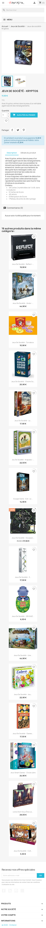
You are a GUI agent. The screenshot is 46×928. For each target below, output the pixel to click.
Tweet (18, 130)
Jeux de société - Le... (23, 421)
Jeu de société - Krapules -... (23, 460)
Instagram (16, 890)
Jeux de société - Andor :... (23, 303)
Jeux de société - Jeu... (23, 694)
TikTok (22, 890)
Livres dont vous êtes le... (23, 812)
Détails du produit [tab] (28, 153)
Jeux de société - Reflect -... (23, 264)
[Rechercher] (23, 10)
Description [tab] (12, 153)
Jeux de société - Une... (23, 655)
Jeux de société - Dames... (23, 733)
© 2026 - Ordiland (9, 925)
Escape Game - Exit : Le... (23, 499)
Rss (10, 890)
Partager (12, 130)
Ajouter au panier (24, 115)
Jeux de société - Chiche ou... (23, 381)
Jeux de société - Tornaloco (23, 342)
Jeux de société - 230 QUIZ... (23, 616)
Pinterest (23, 130)
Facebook (4, 890)
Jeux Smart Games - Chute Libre (23, 773)
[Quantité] (4, 115)
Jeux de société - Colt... (23, 851)
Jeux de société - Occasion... (23, 538)
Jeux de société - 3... (23, 577)
